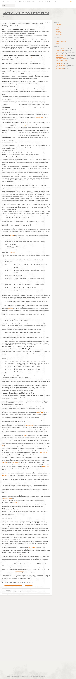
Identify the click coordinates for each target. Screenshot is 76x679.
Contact (14, 1)
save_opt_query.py (13, 252)
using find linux (43, 452)
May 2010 (58, 31)
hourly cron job (31, 464)
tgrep (25, 435)
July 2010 (58, 27)
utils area (15, 502)
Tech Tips (8, 590)
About (8, 1)
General (57, 39)
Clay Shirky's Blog (60, 50)
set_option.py (22, 379)
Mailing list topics (39, 117)
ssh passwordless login (7, 482)
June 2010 (58, 29)
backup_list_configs (7, 498)
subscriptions (34, 591)
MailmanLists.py (40, 412)
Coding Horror (59, 52)
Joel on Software (59, 57)
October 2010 (59, 26)
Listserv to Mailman (30, 1)
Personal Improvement (61, 41)
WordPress (28, 676)
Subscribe (71, 1)
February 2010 (59, 32)
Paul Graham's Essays (61, 58)
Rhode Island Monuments (61, 60)
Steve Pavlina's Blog (60, 65)
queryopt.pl (21, 224)
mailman (15, 591)
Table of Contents (28, 585)
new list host (4, 475)
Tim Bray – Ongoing (60, 66)
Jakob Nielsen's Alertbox (61, 55)
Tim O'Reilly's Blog (60, 68)
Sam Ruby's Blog (59, 63)
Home (3, 1)
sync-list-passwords (33, 547)
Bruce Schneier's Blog (60, 48)
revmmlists (45, 490)
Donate (21, 1)
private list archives (19, 571)
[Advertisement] (18, 615)
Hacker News (59, 53)
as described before (37, 402)
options (24, 591)
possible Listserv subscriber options (25, 57)
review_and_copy (23, 486)
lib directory (4, 462)
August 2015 (58, 24)
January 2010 (59, 34)
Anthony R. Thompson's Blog (26, 13)
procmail (12, 235)
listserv (11, 591)
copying (8, 591)
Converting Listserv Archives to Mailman (13, 585)
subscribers (28, 591)
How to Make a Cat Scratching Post (47, 1)
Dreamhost (43, 676)
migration (20, 591)
